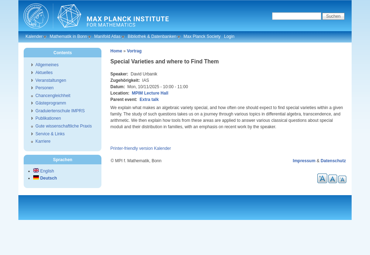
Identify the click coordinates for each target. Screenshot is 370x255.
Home (116, 51)
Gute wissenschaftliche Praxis (63, 126)
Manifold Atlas (107, 36)
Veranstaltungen (50, 80)
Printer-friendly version (131, 148)
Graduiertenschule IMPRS (59, 110)
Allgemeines (46, 64)
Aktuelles (44, 72)
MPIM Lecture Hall (150, 93)
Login (229, 36)
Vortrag (134, 51)
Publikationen (48, 118)
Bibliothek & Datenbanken (152, 36)
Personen (44, 87)
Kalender (33, 36)
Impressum (304, 160)
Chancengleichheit (52, 95)
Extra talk (149, 99)
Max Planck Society (202, 36)
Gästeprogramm (50, 103)
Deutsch (45, 178)
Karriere (43, 141)
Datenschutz (333, 160)
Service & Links (50, 133)
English (43, 171)
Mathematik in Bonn (68, 36)
